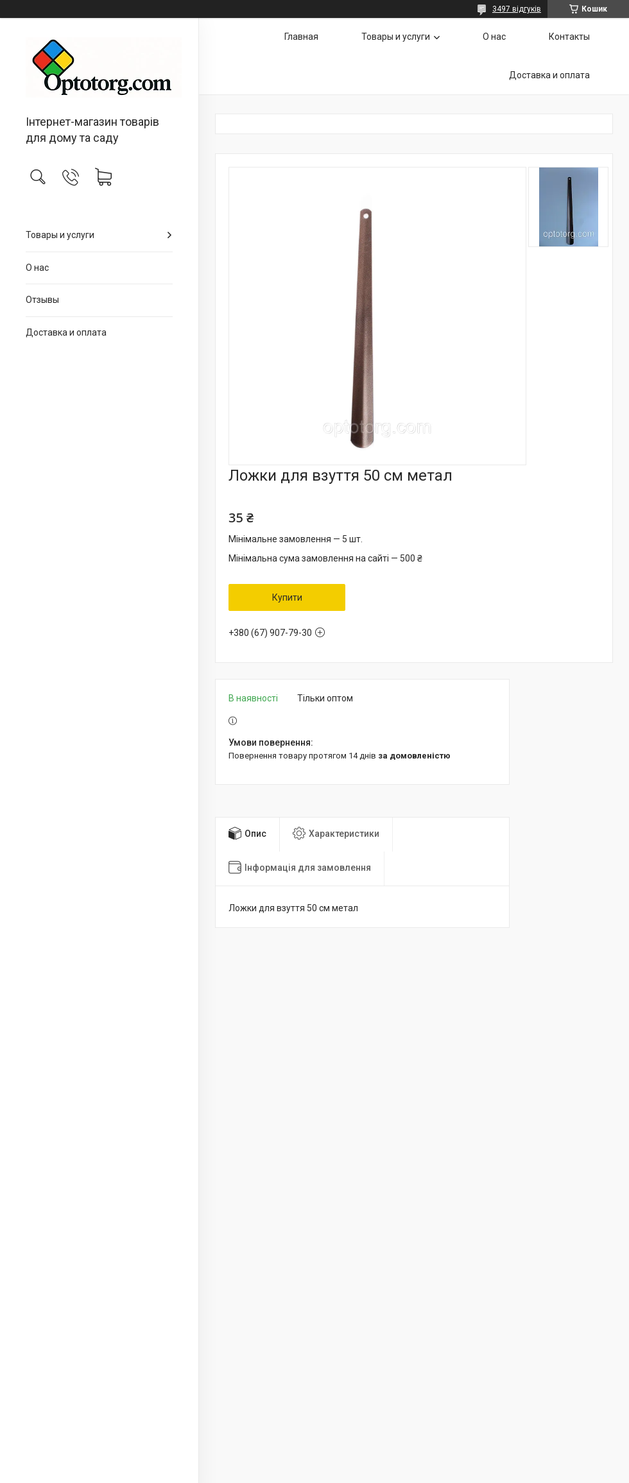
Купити (287, 597)
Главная (301, 36)
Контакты (569, 36)
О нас (37, 267)
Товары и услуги (60, 235)
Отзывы (42, 300)
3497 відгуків (516, 8)
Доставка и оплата (66, 332)
